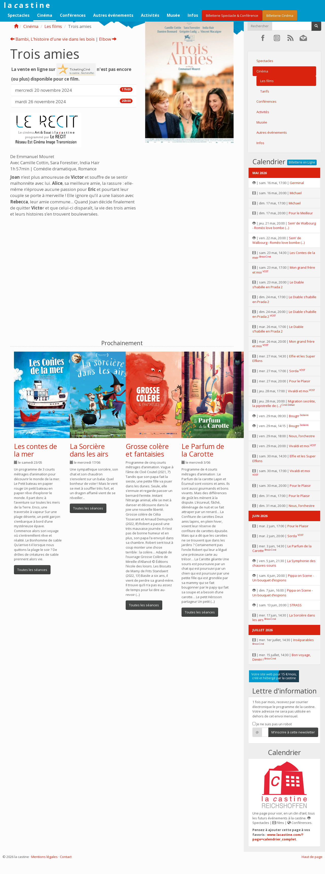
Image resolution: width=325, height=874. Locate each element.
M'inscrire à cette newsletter (293, 732)
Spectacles (18, 15)
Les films (53, 26)
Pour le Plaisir (299, 381)
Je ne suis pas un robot (272, 724)
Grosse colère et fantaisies (147, 450)
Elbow (108, 39)
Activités (150, 15)
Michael (296, 193)
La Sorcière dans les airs (89, 450)
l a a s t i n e (27, 5)
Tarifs (264, 91)
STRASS (296, 605)
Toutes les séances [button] (32, 569)
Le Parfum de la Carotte (203, 450)
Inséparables (303, 640)
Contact (66, 856)
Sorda (294, 371)
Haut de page (312, 856)
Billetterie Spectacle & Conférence (232, 15)
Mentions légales (44, 856)
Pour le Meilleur (301, 213)
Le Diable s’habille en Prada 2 (278, 284)
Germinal (297, 182)
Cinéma (44, 15)
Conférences (73, 15)
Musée (173, 15)
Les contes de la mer (35, 450)
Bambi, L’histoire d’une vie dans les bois (52, 39)
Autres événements (113, 15)
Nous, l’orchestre (302, 436)
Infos (193, 15)
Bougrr (294, 416)
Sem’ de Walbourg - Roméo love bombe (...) (284, 225)
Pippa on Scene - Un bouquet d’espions (283, 578)
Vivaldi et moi (298, 391)
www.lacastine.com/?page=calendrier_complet (277, 837)
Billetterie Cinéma (279, 15)
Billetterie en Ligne (302, 162)
